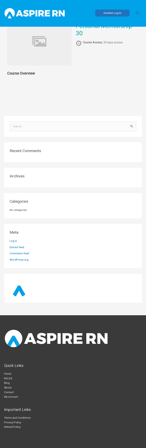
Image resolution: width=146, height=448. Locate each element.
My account (11, 396)
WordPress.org (19, 259)
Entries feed (17, 247)
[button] (112, 13)
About (8, 387)
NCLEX (8, 378)
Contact (9, 392)
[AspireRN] (34, 13)
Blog (7, 382)
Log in (13, 240)
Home (7, 373)
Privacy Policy (12, 422)
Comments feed (19, 253)
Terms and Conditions (17, 417)
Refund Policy (12, 426)
